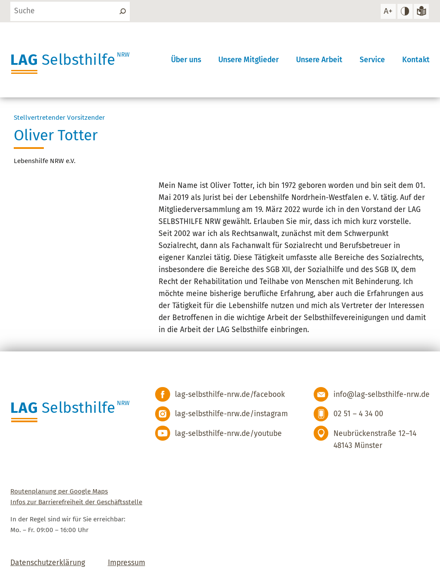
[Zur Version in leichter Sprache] (421, 11)
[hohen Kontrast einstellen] (404, 11)
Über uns (186, 59)
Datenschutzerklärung (47, 562)
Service (372, 59)
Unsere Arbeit (319, 59)
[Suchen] (122, 11)
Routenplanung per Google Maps (59, 491)
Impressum (126, 562)
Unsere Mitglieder (248, 59)
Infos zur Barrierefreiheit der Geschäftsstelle (76, 502)
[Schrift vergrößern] (388, 11)
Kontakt (416, 59)
